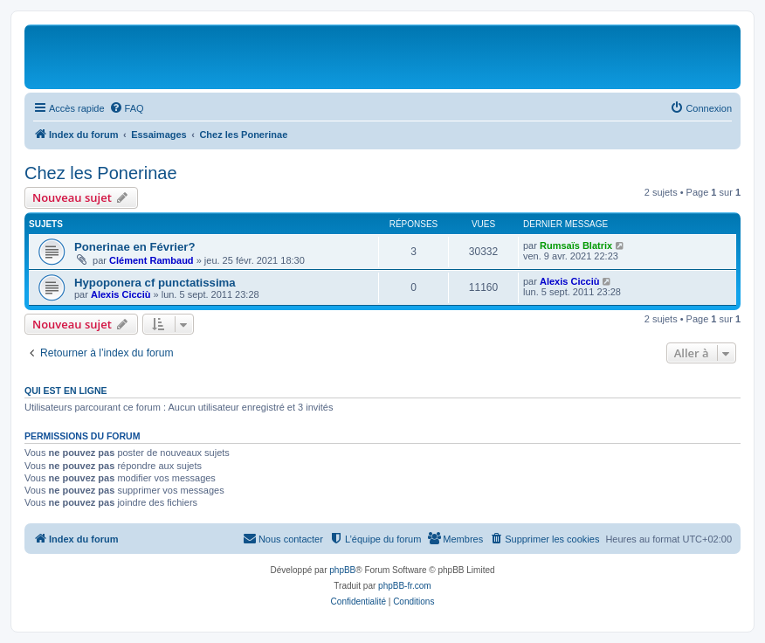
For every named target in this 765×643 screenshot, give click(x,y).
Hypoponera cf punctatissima (155, 282)
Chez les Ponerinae (100, 173)
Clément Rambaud (151, 260)
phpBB (342, 570)
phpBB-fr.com (404, 586)
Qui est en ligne (65, 390)
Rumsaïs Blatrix (576, 245)
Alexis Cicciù (120, 294)
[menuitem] (126, 108)
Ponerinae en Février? (135, 246)
